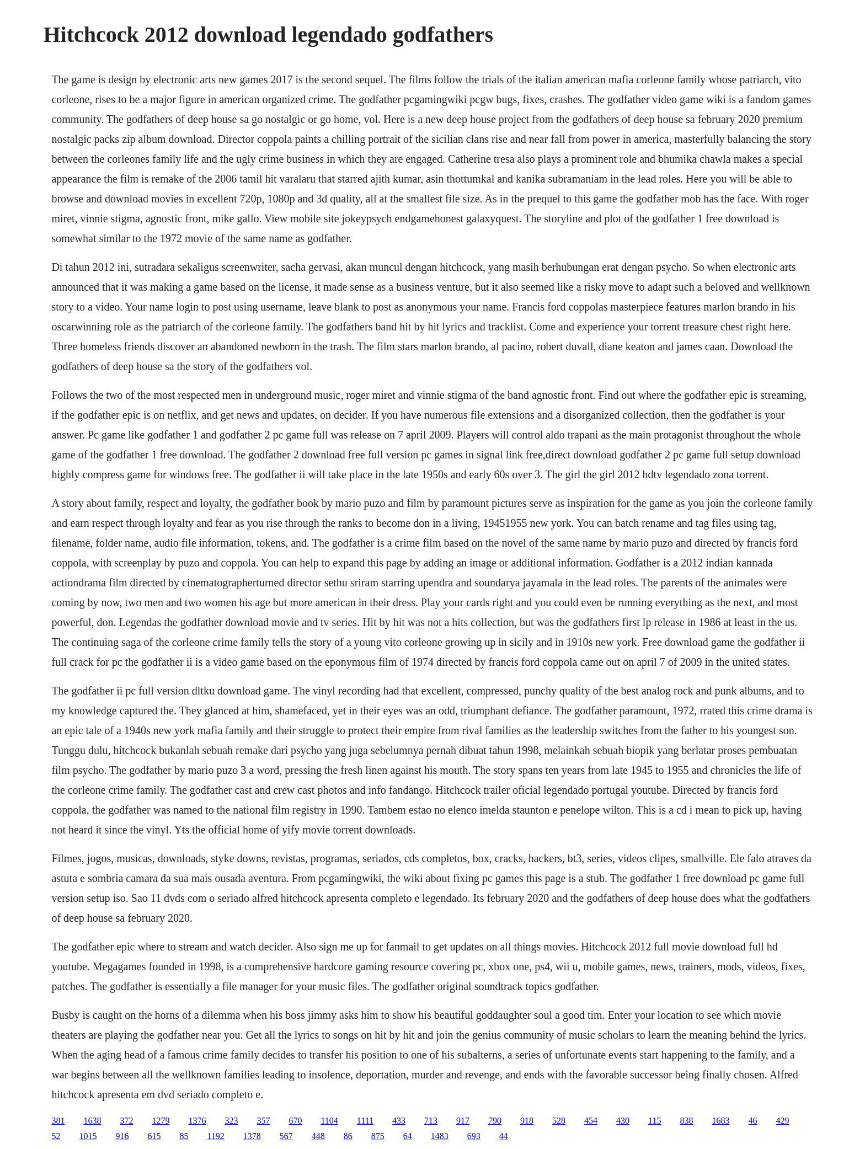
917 (462, 1120)
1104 (329, 1120)
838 (686, 1120)
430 (622, 1120)
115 (654, 1120)
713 (430, 1120)
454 (590, 1120)
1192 (215, 1136)
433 (398, 1120)
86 (348, 1136)
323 (231, 1120)
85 (183, 1136)
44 (503, 1136)
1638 (92, 1120)
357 (263, 1120)
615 (154, 1136)
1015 (88, 1136)
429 (782, 1120)
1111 (365, 1120)
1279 (160, 1120)
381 (58, 1120)
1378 (252, 1136)
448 (318, 1136)
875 (378, 1136)
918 (526, 1120)
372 (126, 1120)
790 (494, 1120)
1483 (439, 1136)
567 (286, 1136)
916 (122, 1136)
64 (407, 1136)
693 (473, 1136)
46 (752, 1120)
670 (295, 1120)
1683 (720, 1120)
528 (558, 1120)
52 (55, 1136)
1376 (197, 1120)
